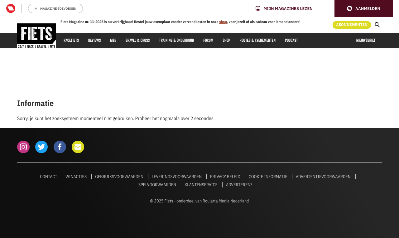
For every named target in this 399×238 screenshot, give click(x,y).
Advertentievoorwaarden (323, 176)
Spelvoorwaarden (157, 184)
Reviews (94, 40)
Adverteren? (239, 184)
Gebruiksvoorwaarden (119, 176)
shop (223, 22)
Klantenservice (201, 184)
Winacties (76, 176)
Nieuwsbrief (366, 40)
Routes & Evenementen (258, 40)
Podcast (291, 40)
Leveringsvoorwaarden (177, 176)
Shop (226, 40)
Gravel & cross (138, 40)
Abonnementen (352, 25)
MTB (113, 40)
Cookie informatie (268, 176)
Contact (48, 176)
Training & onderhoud (176, 40)
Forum (208, 40)
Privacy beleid (225, 176)
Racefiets (71, 40)
